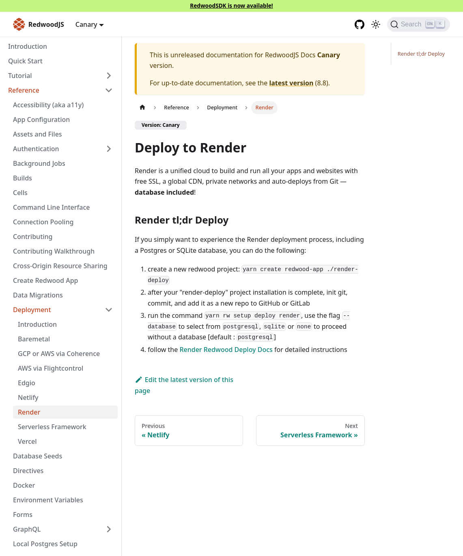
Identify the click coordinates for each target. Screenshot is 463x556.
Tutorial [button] (20, 75)
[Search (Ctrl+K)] (418, 24)
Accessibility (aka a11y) (48, 104)
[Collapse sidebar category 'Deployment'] (109, 309)
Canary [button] (86, 24)
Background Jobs (39, 163)
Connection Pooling (43, 221)
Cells (20, 192)
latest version (291, 82)
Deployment (32, 309)
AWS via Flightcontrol (50, 368)
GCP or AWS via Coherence (59, 353)
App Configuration (41, 119)
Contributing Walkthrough (54, 251)
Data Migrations (38, 295)
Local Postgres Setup (45, 543)
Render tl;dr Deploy (421, 53)
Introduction (27, 46)
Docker (24, 485)
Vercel (27, 441)
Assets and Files (37, 134)
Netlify (28, 397)
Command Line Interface (51, 207)
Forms (22, 514)
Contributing (33, 236)
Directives (28, 470)
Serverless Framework (52, 426)
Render (29, 412)
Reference (23, 90)
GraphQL (27, 529)
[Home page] (142, 107)
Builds (22, 178)
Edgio (26, 382)
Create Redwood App (45, 280)
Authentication (36, 148)
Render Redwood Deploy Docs (225, 349)
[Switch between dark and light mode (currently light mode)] (375, 24)
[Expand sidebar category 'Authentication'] (109, 148)
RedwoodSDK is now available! (231, 5)
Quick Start (25, 60)
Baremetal (34, 338)
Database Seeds (37, 456)
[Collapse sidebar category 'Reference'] (109, 90)
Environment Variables (48, 499)
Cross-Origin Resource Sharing (60, 265)
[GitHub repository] (359, 24)
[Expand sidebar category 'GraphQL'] (109, 529)
